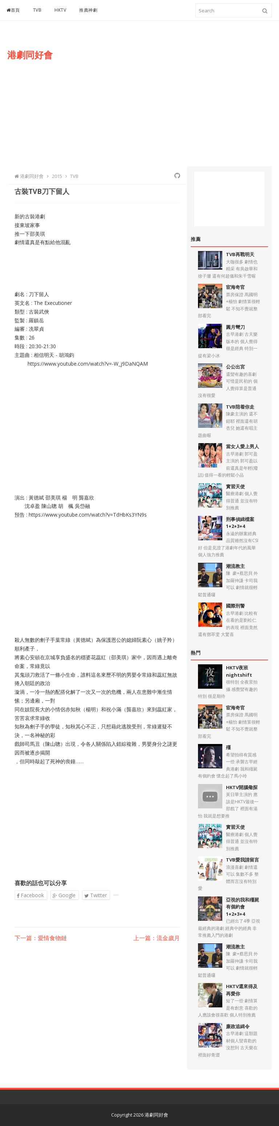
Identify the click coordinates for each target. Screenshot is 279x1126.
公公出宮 (235, 366)
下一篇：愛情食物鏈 (41, 938)
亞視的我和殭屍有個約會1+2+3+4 (242, 906)
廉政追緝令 (238, 1026)
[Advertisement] (181, 101)
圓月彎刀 (235, 327)
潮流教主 (235, 566)
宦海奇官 (235, 287)
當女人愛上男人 (242, 446)
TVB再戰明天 (240, 254)
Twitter (95, 895)
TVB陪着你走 (240, 406)
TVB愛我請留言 (242, 859)
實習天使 (235, 486)
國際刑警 (235, 605)
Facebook (30, 895)
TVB (37, 10)
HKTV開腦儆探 (242, 787)
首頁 (13, 10)
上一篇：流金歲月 (156, 938)
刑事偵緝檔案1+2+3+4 (240, 523)
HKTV (60, 10)
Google (64, 895)
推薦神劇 (88, 10)
